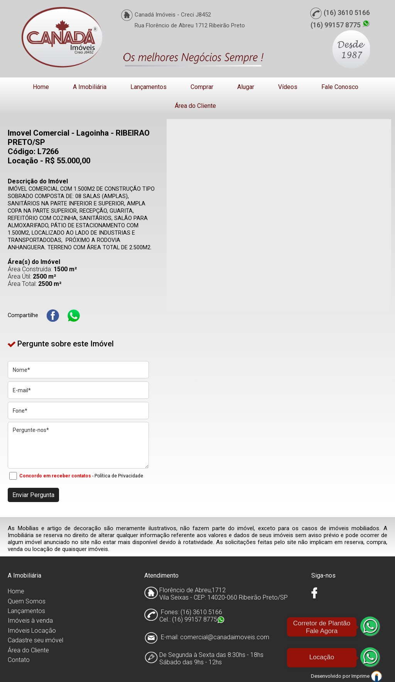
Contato (19, 660)
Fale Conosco (339, 87)
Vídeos (287, 87)
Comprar (202, 87)
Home (41, 87)
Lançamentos (148, 87)
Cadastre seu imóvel (35, 640)
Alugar (245, 87)
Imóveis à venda (30, 620)
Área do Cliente (195, 105)
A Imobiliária (89, 87)
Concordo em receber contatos (55, 476)
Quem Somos (27, 601)
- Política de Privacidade (117, 476)
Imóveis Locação (32, 630)
